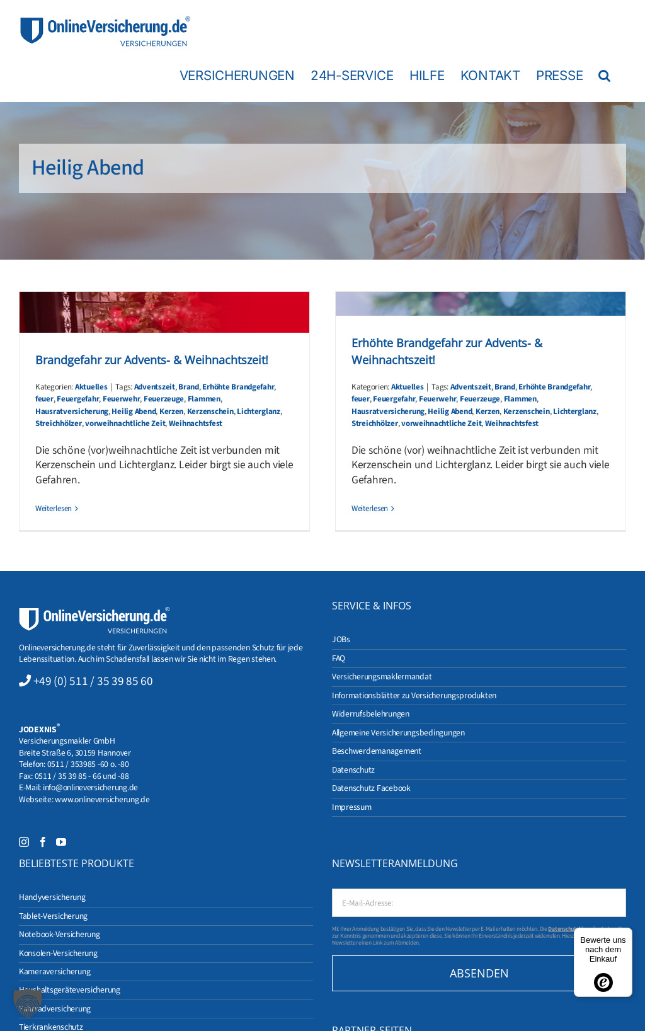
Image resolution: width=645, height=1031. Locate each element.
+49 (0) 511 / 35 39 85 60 (93, 681)
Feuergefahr (78, 399)
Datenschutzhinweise (574, 928)
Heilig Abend (133, 411)
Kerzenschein (210, 411)
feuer (44, 399)
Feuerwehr (121, 399)
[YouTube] (61, 842)
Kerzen (171, 411)
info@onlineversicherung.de (90, 787)
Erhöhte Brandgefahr (238, 387)
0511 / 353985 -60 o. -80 (88, 764)
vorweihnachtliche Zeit (125, 423)
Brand (188, 387)
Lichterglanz (258, 411)
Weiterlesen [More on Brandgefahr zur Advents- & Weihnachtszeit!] (53, 508)
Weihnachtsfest (195, 423)
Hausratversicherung (71, 411)
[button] (604, 75)
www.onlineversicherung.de (102, 799)
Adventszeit (154, 387)
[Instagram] (24, 842)
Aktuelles (91, 387)
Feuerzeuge (164, 399)
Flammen (204, 399)
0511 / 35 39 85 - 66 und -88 (82, 776)
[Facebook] (43, 842)
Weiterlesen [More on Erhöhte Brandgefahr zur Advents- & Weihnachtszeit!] (369, 508)
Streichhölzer (58, 423)
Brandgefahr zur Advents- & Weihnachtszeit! (151, 359)
